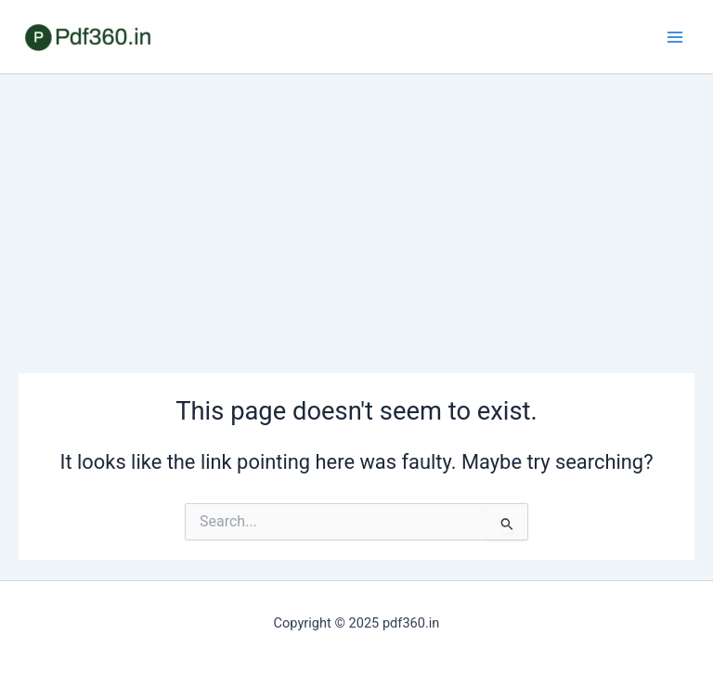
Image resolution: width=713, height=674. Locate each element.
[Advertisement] (356, 213)
